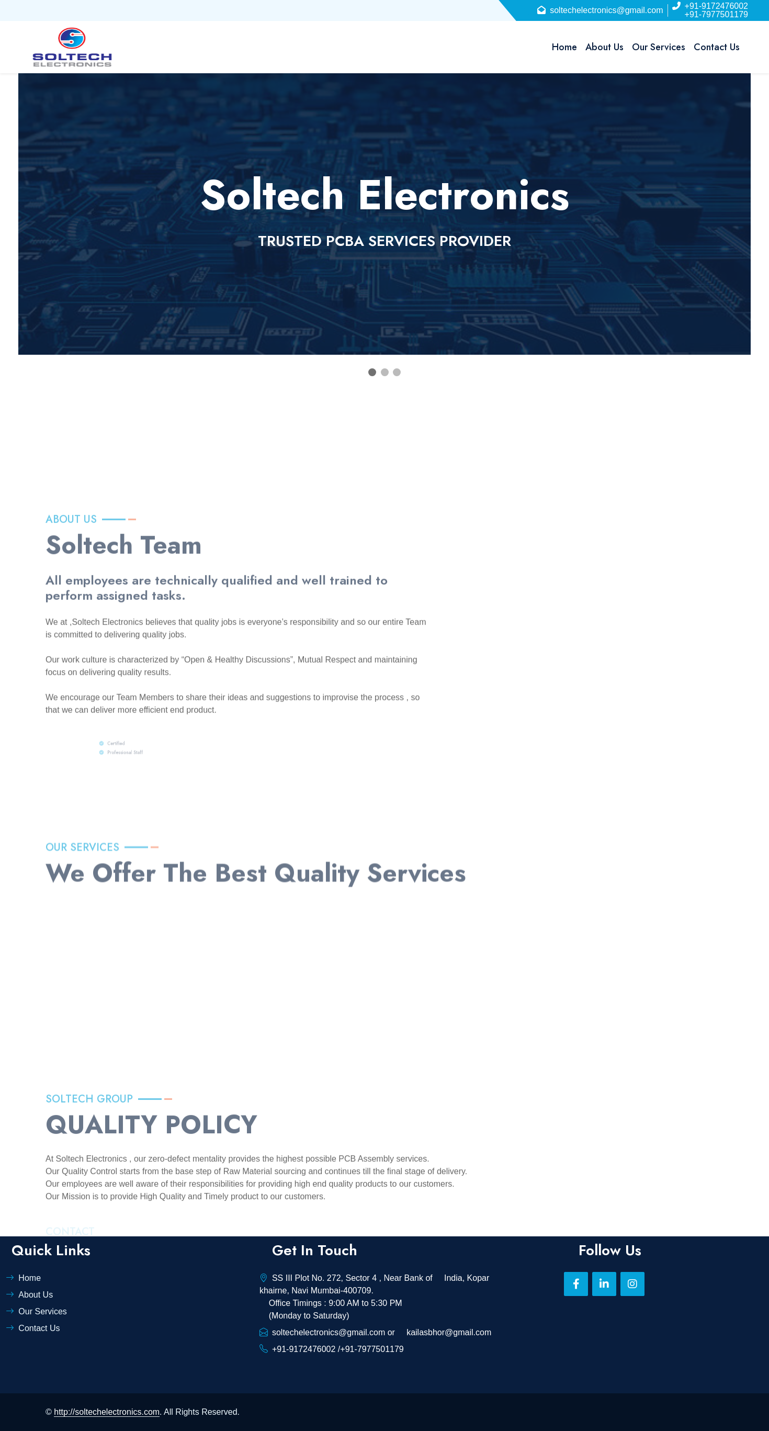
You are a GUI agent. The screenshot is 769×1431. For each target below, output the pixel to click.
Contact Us (717, 47)
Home (564, 47)
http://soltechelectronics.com (107, 1411)
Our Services (658, 47)
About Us (604, 47)
